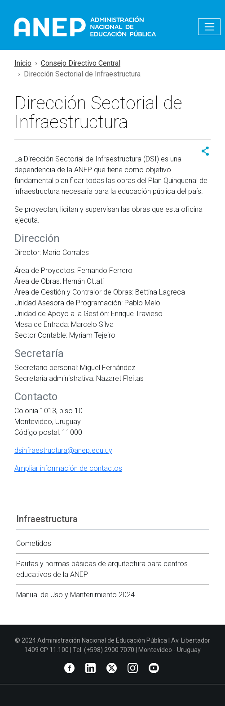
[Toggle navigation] (209, 26)
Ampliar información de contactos (68, 468)
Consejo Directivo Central (80, 63)
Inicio (22, 63)
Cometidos (33, 543)
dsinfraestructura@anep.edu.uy (63, 450)
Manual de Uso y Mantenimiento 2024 (75, 594)
